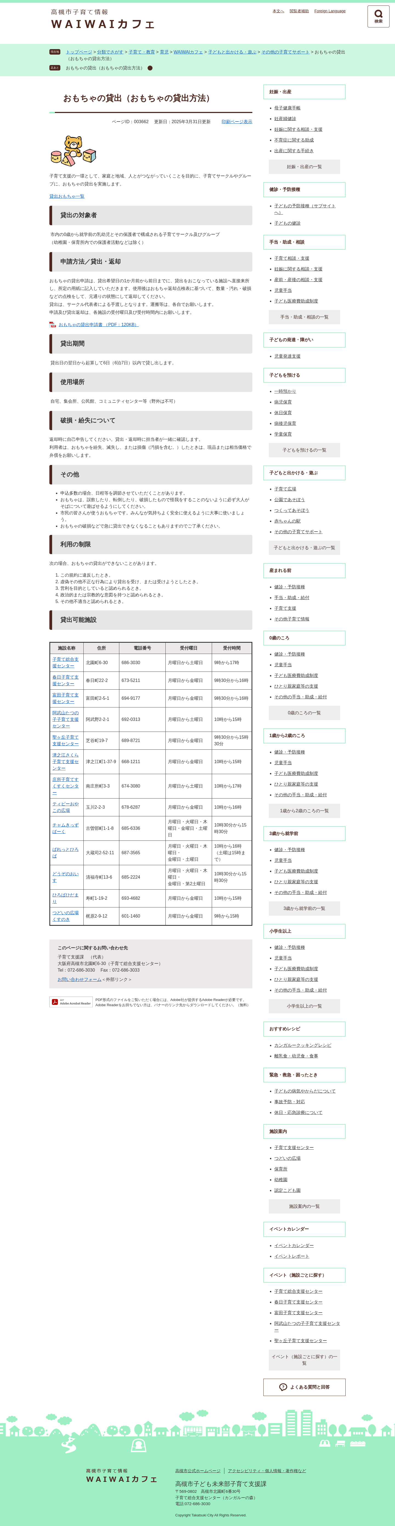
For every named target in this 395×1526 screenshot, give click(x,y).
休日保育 (283, 412)
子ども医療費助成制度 (296, 301)
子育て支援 (285, 608)
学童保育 (283, 434)
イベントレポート (291, 1256)
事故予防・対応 (289, 1101)
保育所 (280, 1169)
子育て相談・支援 (291, 258)
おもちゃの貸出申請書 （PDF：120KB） (99, 324)
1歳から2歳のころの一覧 (304, 810)
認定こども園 (287, 1190)
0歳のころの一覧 (304, 712)
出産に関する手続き (294, 150)
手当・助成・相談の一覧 (304, 317)
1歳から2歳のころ (287, 735)
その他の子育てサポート (285, 52)
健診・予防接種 (284, 189)
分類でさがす (110, 52)
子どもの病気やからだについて (305, 1091)
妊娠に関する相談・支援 (298, 129)
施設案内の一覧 (304, 1206)
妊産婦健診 (285, 118)
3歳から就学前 (283, 833)
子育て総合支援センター (298, 1291)
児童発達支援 (287, 356)
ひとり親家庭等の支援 (296, 686)
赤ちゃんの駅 (287, 521)
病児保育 (283, 402)
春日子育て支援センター (298, 1302)
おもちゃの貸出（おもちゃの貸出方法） (105, 68)
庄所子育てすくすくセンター (65, 786)
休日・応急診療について (298, 1112)
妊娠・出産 (280, 91)
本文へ (278, 11)
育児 (164, 52)
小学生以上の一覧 (304, 1006)
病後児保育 (285, 423)
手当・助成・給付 (291, 597)
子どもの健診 (287, 223)
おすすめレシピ (284, 1028)
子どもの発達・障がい (291, 339)
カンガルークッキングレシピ (302, 1045)
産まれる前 (280, 570)
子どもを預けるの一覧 (304, 450)
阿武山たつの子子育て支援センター (65, 719)
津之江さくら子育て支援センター (65, 762)
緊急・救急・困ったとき (293, 1075)
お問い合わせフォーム (79, 979)
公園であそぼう (289, 499)
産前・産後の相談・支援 (298, 279)
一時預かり (285, 391)
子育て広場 (285, 489)
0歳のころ (279, 638)
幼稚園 (280, 1179)
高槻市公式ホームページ (198, 1470)
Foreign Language (330, 11)
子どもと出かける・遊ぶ (232, 52)
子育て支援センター (294, 1147)
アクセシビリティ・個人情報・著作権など (267, 1470)
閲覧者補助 (299, 11)
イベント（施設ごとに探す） (297, 1275)
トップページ (79, 52)
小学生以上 (280, 931)
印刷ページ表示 (237, 121)
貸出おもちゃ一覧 (66, 196)
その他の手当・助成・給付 (300, 697)
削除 (150, 68)
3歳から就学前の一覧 (305, 908)
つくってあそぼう (291, 510)
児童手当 (283, 290)
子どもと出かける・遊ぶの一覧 (304, 547)
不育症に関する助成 (294, 140)
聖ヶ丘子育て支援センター (300, 1340)
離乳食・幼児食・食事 (296, 1056)
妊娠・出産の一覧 (304, 166)
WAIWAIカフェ (188, 52)
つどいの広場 (287, 1158)
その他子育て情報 (291, 619)
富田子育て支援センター (298, 1312)
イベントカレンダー (289, 1229)
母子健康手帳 (287, 108)
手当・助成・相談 (286, 242)
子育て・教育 (142, 52)
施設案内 (278, 1131)
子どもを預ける (284, 375)
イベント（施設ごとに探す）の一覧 (304, 1360)
